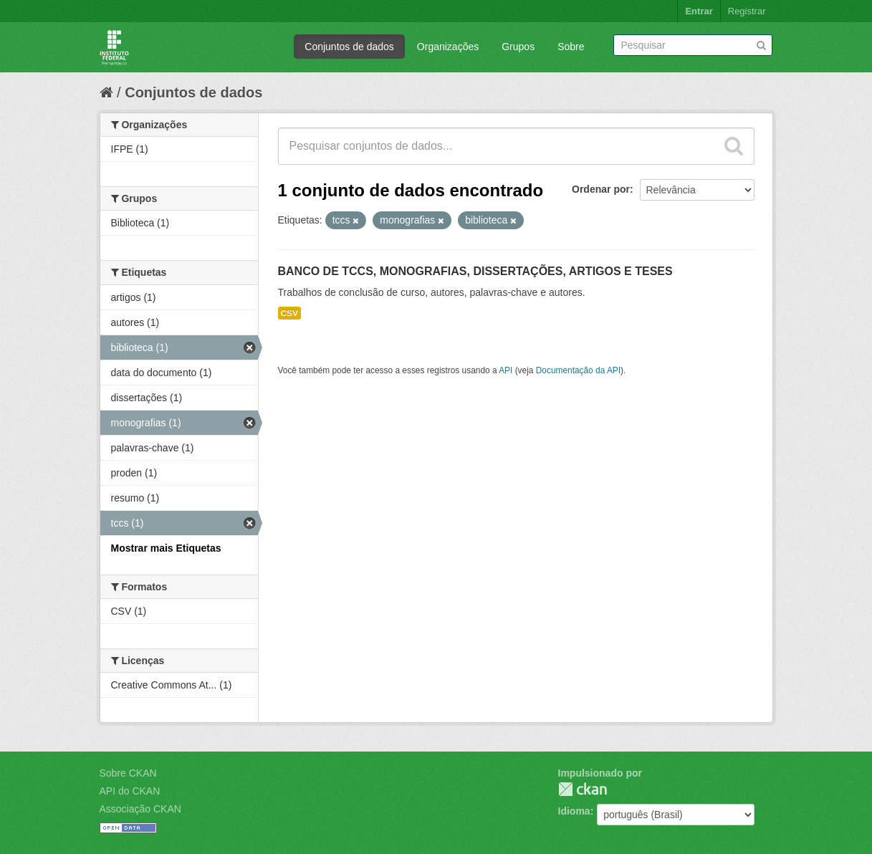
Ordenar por (601, 189)
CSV (289, 313)
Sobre (570, 46)
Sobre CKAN (128, 773)
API (505, 370)
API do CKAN (130, 791)
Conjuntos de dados (349, 46)
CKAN (582, 789)
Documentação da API (578, 370)
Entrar (698, 11)
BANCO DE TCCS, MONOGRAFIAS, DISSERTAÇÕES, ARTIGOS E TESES (475, 271)
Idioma (574, 811)
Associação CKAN (140, 809)
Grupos (518, 46)
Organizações (448, 46)
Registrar (747, 11)
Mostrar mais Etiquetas (166, 548)
